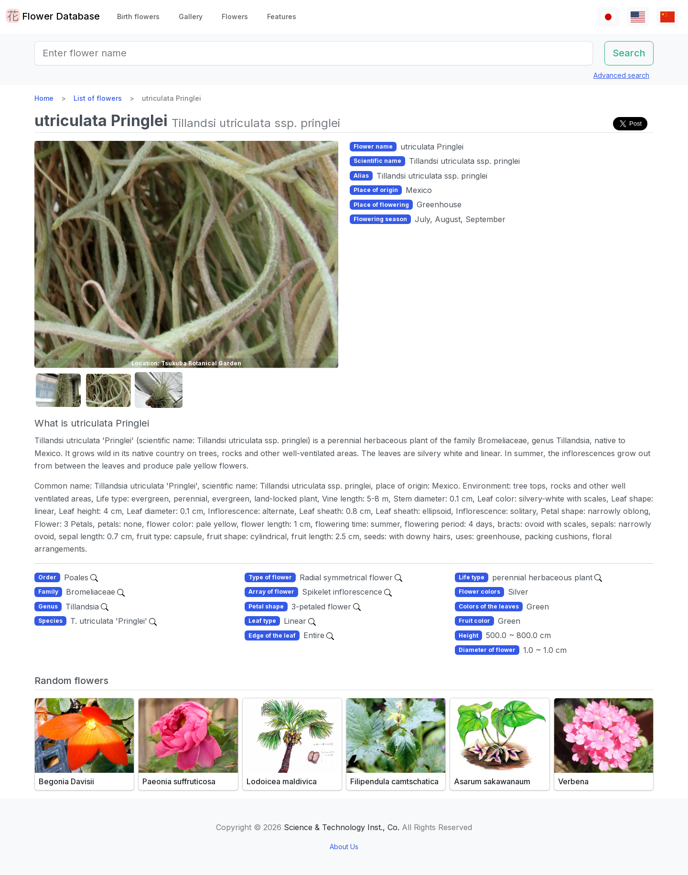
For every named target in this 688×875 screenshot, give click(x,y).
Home (44, 98)
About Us (344, 847)
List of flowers (98, 98)
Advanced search (621, 75)
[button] (58, 390)
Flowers (235, 16)
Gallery (191, 16)
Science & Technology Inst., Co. (341, 827)
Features (281, 16)
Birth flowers (138, 16)
